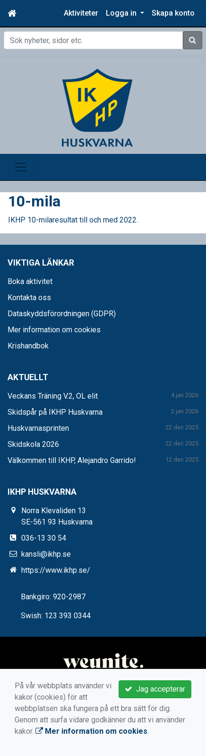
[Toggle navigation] (21, 167)
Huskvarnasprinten (38, 428)
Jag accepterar (155, 689)
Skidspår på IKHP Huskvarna (55, 412)
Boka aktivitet (30, 281)
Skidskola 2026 (33, 444)
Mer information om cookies (54, 329)
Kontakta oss (29, 297)
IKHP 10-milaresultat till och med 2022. (73, 219)
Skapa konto (173, 13)
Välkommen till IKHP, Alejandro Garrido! (72, 460)
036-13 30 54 (43, 538)
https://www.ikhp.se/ (55, 570)
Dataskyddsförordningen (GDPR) (62, 313)
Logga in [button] (122, 13)
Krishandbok (28, 345)
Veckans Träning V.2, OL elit (53, 395)
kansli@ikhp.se (46, 554)
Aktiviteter (81, 13)
